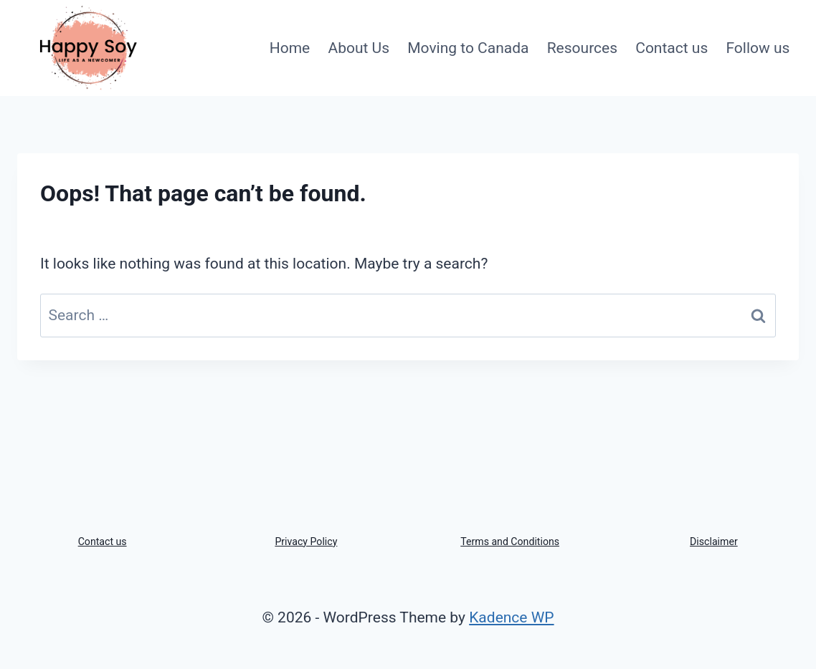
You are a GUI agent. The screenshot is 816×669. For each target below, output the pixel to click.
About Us (358, 48)
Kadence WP (511, 617)
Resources (582, 48)
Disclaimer (714, 541)
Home (290, 48)
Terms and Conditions (509, 541)
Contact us (671, 48)
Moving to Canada (467, 48)
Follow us (757, 48)
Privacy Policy (306, 541)
